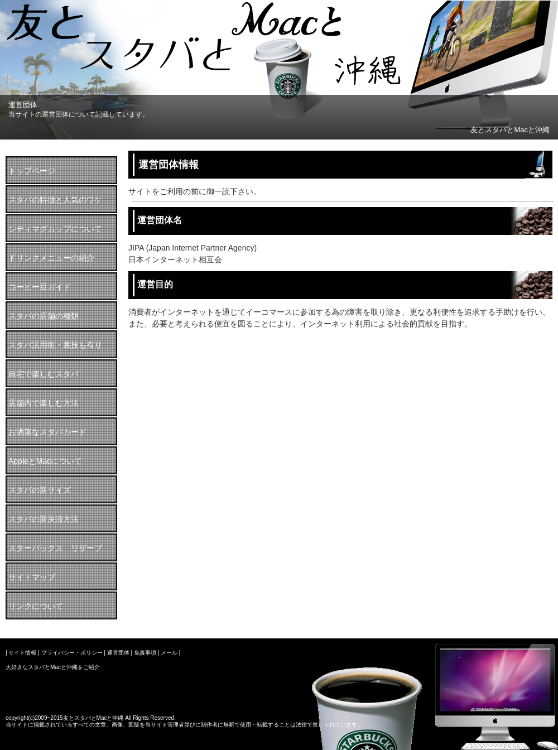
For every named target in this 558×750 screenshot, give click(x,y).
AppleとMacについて (45, 460)
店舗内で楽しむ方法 (43, 402)
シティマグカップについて (55, 228)
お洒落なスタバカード (47, 431)
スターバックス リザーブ (55, 548)
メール (169, 653)
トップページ (31, 170)
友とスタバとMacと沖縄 (510, 130)
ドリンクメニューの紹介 (51, 257)
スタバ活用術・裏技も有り (55, 344)
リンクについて (35, 606)
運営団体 (118, 653)
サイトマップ (31, 577)
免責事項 (145, 653)
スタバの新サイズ (39, 489)
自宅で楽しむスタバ (43, 373)
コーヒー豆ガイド (39, 286)
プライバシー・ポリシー (72, 653)
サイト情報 (22, 653)
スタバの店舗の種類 (43, 315)
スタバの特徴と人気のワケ (55, 199)
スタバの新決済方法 (43, 519)
